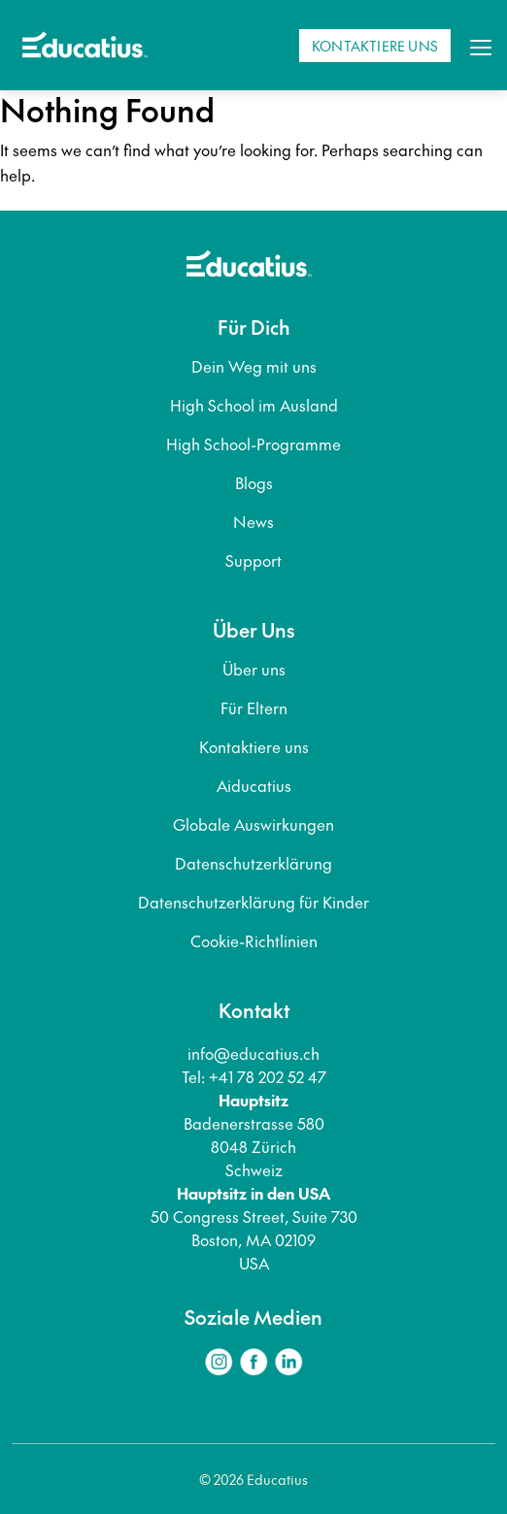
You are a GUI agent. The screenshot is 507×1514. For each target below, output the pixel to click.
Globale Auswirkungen (253, 824)
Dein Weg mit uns (254, 366)
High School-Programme (253, 443)
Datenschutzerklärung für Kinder (253, 901)
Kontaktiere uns (254, 746)
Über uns (254, 668)
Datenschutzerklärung (253, 862)
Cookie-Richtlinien (254, 940)
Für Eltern (253, 707)
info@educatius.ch (253, 1053)
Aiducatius (254, 785)
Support (253, 560)
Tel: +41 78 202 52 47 (254, 1076)
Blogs (254, 482)
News (253, 521)
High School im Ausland (254, 404)
